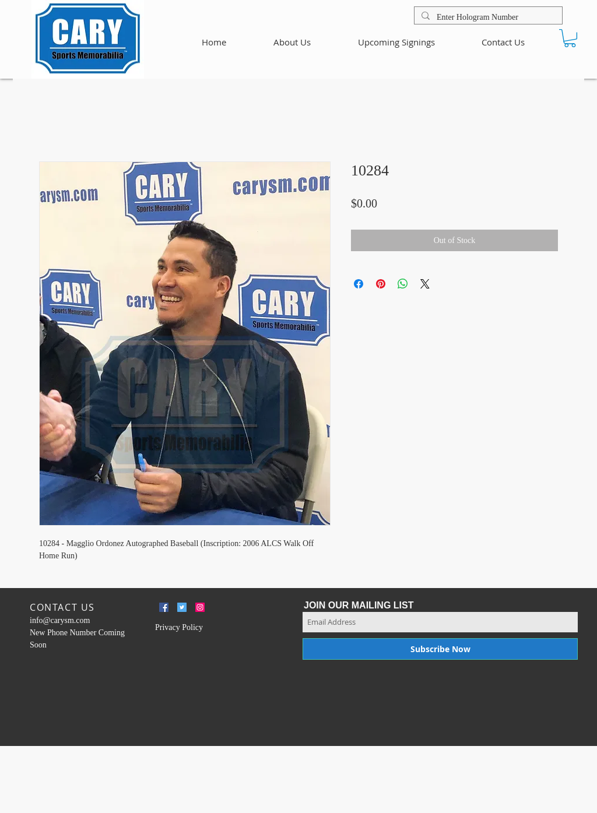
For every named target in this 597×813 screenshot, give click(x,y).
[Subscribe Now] (440, 649)
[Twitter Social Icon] (182, 607)
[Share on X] (425, 284)
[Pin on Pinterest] (381, 284)
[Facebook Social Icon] (163, 607)
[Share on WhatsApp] (403, 284)
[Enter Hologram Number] (487, 17)
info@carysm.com (60, 620)
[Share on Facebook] (359, 284)
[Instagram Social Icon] (200, 607)
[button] (570, 38)
